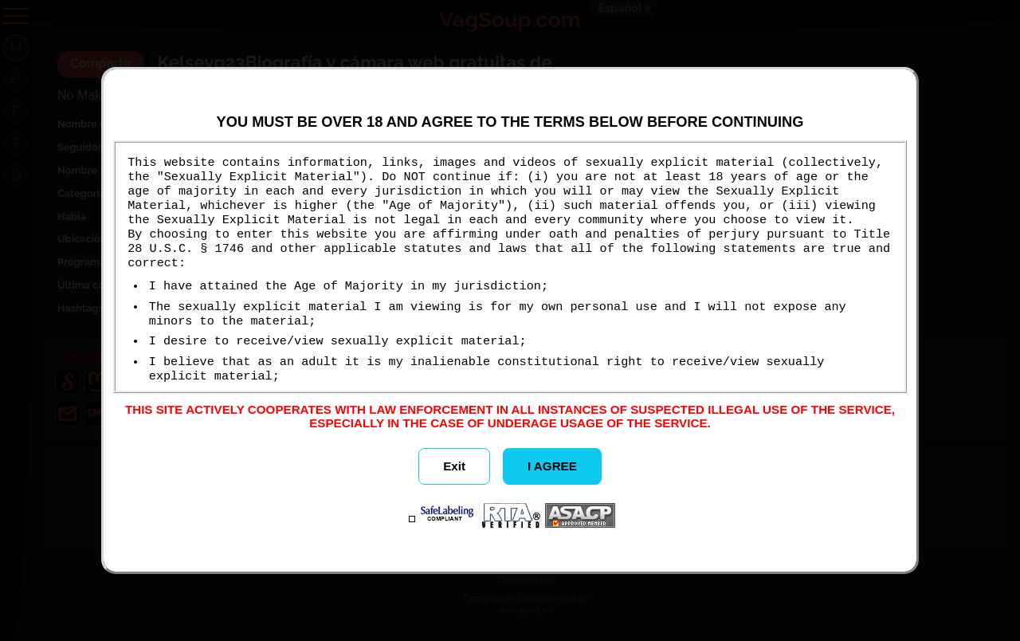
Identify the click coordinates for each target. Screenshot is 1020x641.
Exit (454, 466)
